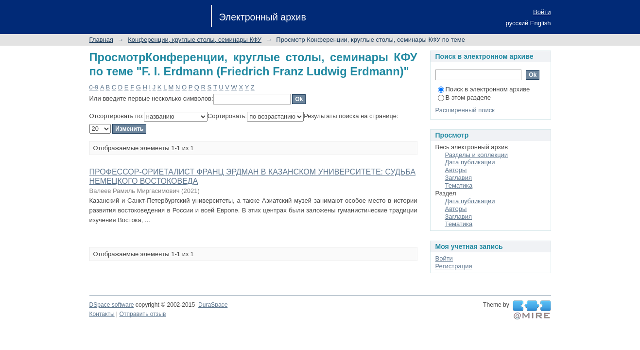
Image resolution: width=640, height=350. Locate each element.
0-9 (94, 87)
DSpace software (111, 304)
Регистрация (453, 266)
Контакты (102, 314)
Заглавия (458, 177)
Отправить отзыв (143, 314)
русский (517, 23)
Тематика (459, 185)
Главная (101, 39)
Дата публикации (470, 162)
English (540, 23)
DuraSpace (212, 304)
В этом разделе (464, 97)
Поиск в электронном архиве (484, 89)
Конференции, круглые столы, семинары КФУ (194, 39)
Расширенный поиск (465, 110)
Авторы (456, 170)
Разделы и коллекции (476, 154)
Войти (542, 12)
